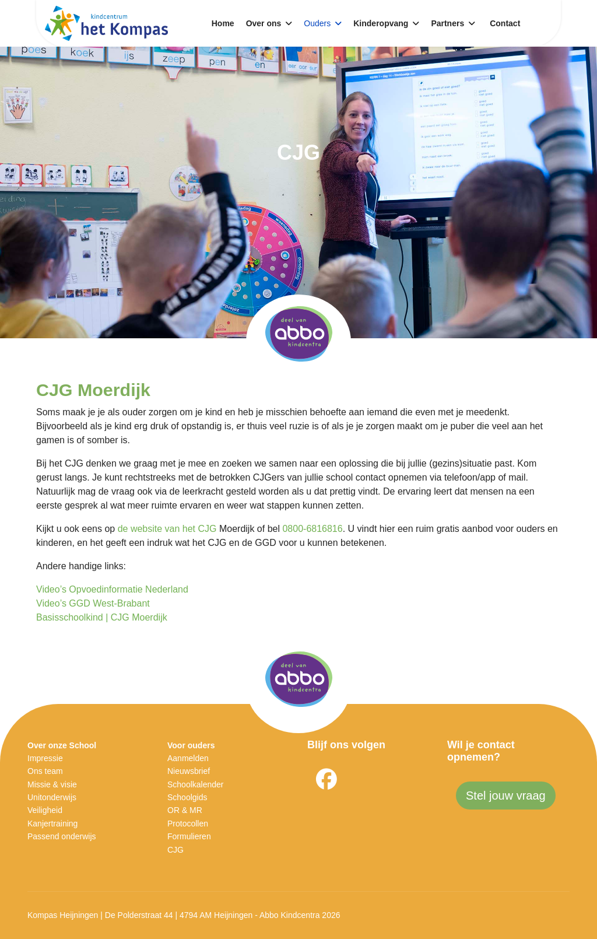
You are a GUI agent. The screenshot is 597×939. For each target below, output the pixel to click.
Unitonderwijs (51, 797)
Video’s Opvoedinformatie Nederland (112, 589)
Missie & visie (52, 784)
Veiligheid (44, 810)
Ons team (45, 771)
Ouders (317, 23)
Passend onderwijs (61, 836)
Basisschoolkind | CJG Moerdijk (101, 617)
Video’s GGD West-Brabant (93, 603)
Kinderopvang (380, 23)
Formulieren (189, 836)
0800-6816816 (312, 529)
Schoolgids (187, 797)
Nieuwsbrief (188, 771)
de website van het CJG (167, 529)
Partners (447, 23)
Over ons (264, 23)
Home (223, 23)
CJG (175, 849)
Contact (505, 23)
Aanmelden (188, 758)
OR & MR (184, 810)
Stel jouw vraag (506, 795)
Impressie (45, 758)
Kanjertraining (52, 823)
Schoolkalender (195, 784)
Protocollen (187, 823)
